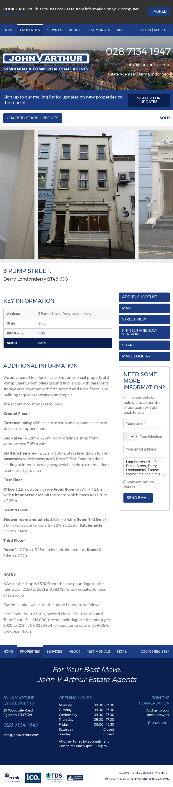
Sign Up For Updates (149, 100)
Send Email (138, 498)
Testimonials (98, 30)
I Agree (159, 11)
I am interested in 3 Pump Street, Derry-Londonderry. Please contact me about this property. (144, 467)
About (74, 30)
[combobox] (131, 436)
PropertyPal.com (156, 779)
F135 (41, 333)
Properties (30, 30)
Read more (13, 14)
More (122, 30)
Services (54, 30)
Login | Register (155, 30)
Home (8, 30)
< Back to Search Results (32, 118)
